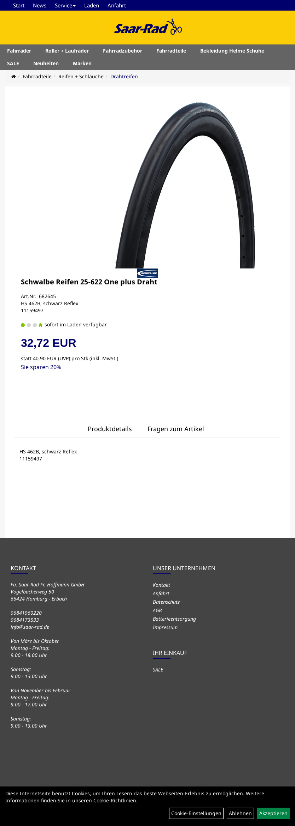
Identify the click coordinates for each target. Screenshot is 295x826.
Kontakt (161, 584)
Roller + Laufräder (67, 50)
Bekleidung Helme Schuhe (232, 50)
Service (65, 5)
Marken (82, 63)
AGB (157, 610)
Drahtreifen (124, 76)
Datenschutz (166, 601)
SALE (13, 63)
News (39, 5)
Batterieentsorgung (174, 618)
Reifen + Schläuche (81, 76)
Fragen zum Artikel (176, 428)
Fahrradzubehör (122, 50)
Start (18, 5)
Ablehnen (240, 813)
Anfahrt (117, 5)
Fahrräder (19, 50)
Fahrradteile (171, 50)
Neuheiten (46, 63)
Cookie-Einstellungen (196, 813)
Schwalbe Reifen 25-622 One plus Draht (89, 282)
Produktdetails (110, 428)
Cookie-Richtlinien (114, 800)
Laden (91, 5)
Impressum (165, 627)
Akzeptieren (273, 813)
